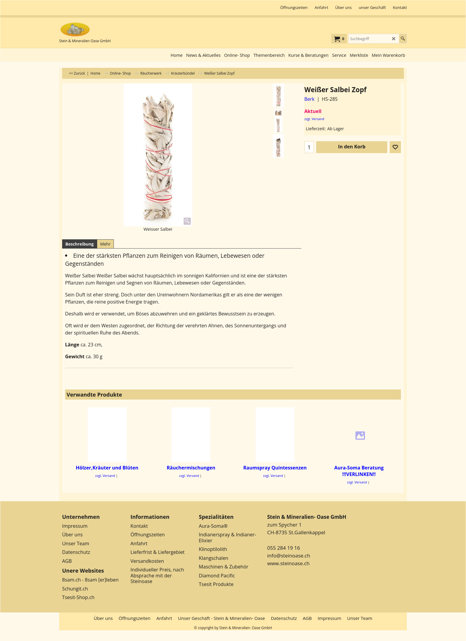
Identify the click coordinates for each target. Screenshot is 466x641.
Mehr (105, 244)
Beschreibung (79, 244)
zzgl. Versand (314, 119)
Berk (309, 99)
